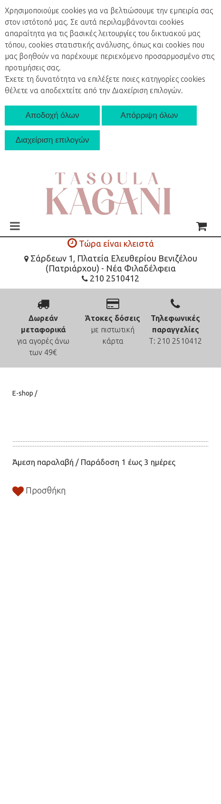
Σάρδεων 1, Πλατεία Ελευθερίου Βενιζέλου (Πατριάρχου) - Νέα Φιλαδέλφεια (110, 263)
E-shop (23, 393)
